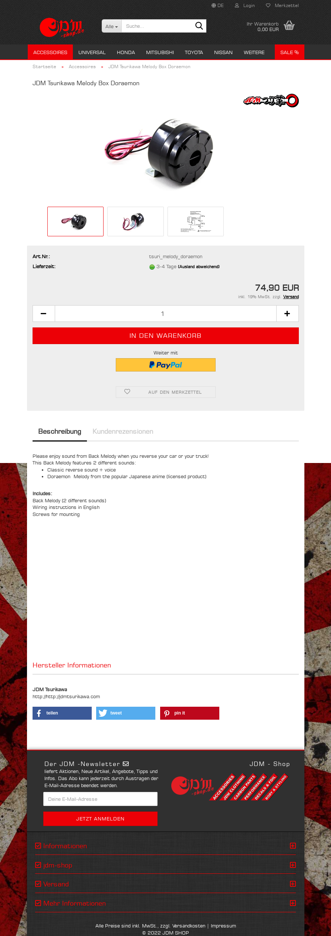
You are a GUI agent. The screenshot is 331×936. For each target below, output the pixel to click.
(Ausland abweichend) (199, 266)
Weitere (254, 52)
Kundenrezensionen (122, 431)
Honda (126, 52)
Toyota (194, 52)
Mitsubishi (160, 52)
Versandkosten (188, 926)
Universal (92, 52)
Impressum (223, 926)
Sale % (289, 52)
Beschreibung (59, 431)
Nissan (223, 52)
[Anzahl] (166, 313)
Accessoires (50, 52)
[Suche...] (111, 26)
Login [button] (245, 5)
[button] (217, 5)
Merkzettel (282, 5)
